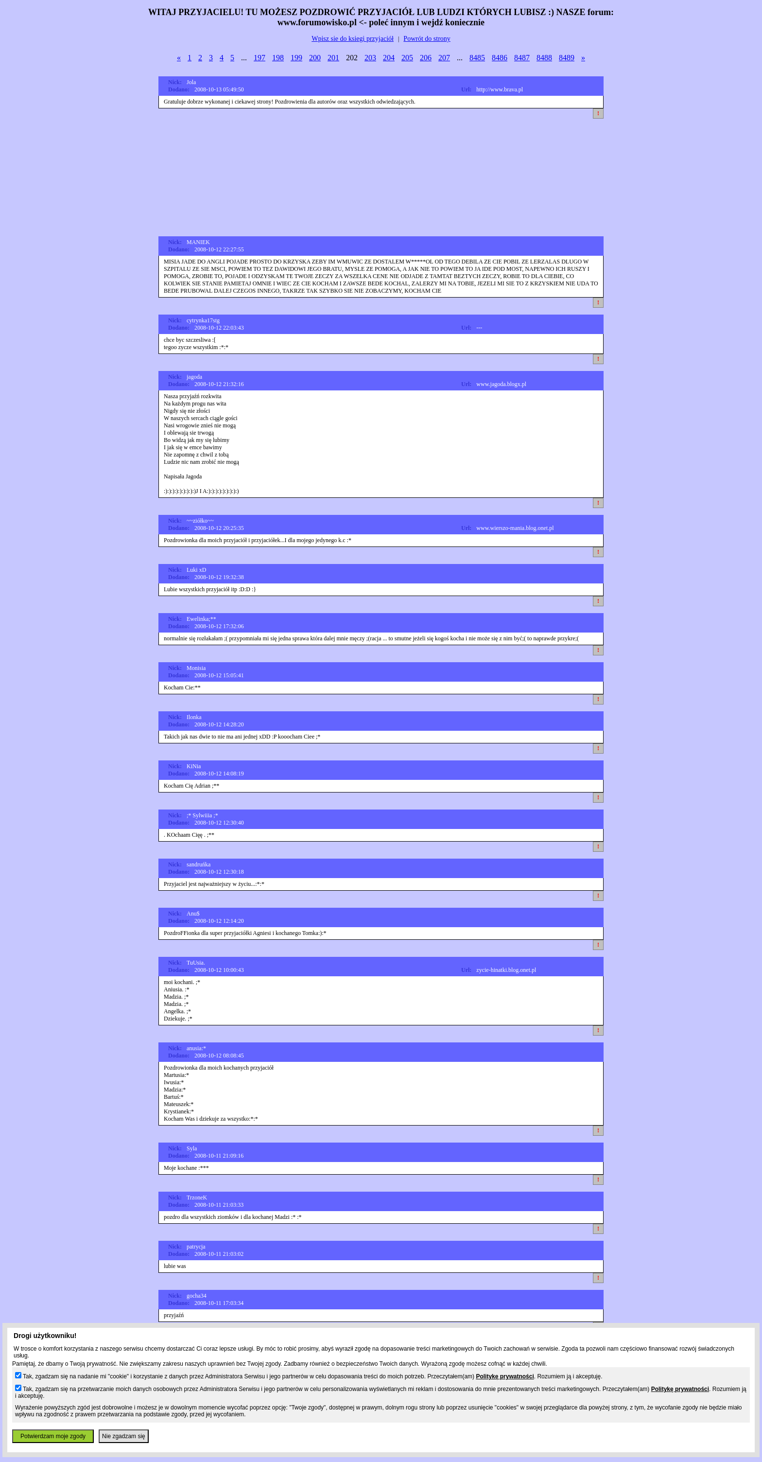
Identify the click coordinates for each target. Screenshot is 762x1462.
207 (444, 57)
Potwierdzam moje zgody (53, 1436)
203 (370, 57)
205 (407, 57)
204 (389, 57)
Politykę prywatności (505, 1376)
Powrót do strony (426, 38)
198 (278, 57)
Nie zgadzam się (123, 1436)
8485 (477, 57)
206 (426, 57)
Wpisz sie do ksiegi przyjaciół (353, 38)
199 (296, 57)
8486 (499, 57)
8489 (566, 57)
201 (333, 57)
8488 (544, 57)
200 (315, 57)
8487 (522, 57)
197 (259, 57)
